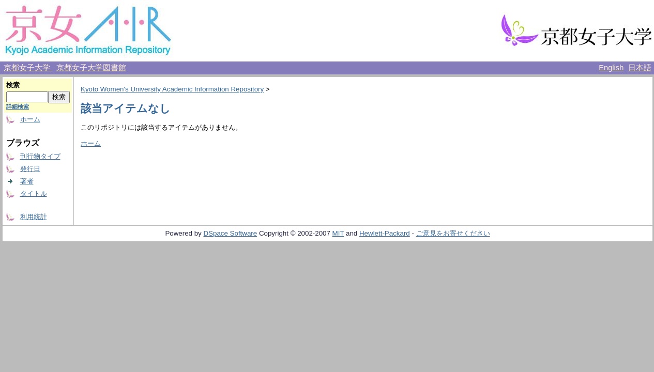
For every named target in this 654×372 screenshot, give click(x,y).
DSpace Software (230, 233)
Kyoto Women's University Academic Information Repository (172, 89)
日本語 (639, 68)
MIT (338, 233)
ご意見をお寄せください (453, 233)
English (611, 68)
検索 (13, 85)
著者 (27, 181)
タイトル (33, 193)
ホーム (30, 119)
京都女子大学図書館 (91, 68)
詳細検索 (17, 106)
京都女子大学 (28, 68)
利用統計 (33, 217)
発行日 (30, 169)
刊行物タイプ (40, 156)
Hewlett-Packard (384, 233)
